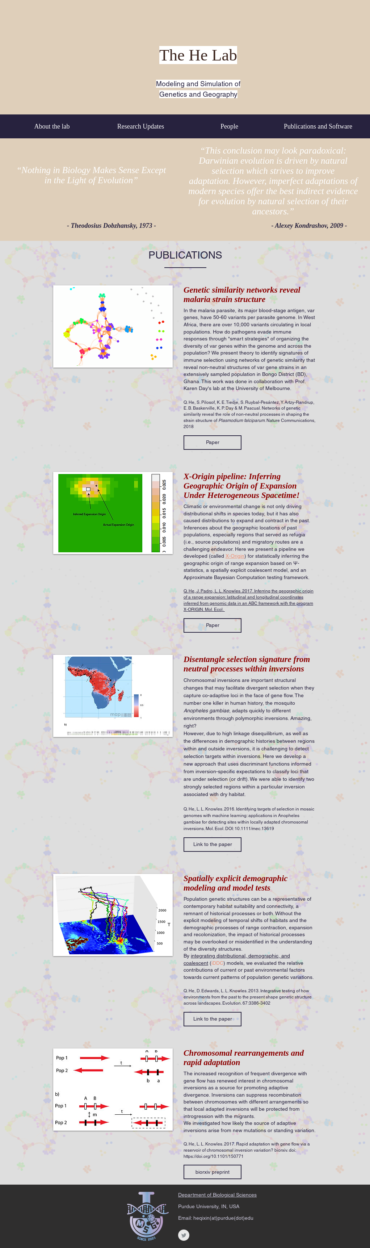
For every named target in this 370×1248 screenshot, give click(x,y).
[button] (212, 442)
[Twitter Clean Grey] (183, 1235)
